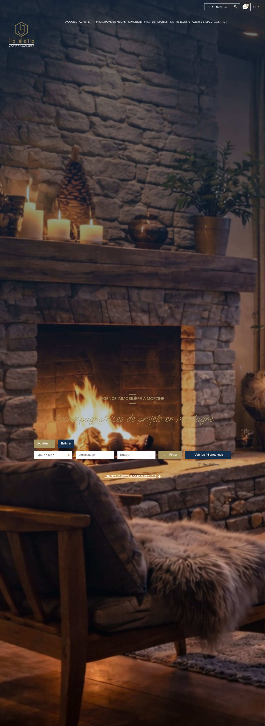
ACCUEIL (71, 21)
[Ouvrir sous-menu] (95, 22)
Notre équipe (180, 21)
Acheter (85, 21)
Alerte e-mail (202, 21)
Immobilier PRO (139, 21)
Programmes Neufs (111, 21)
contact (220, 21)
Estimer (66, 443)
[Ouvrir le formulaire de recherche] (170, 455)
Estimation (160, 21)
